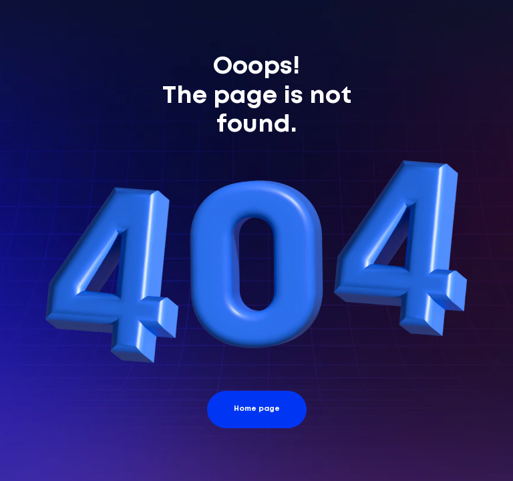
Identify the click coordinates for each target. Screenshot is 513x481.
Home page (257, 409)
